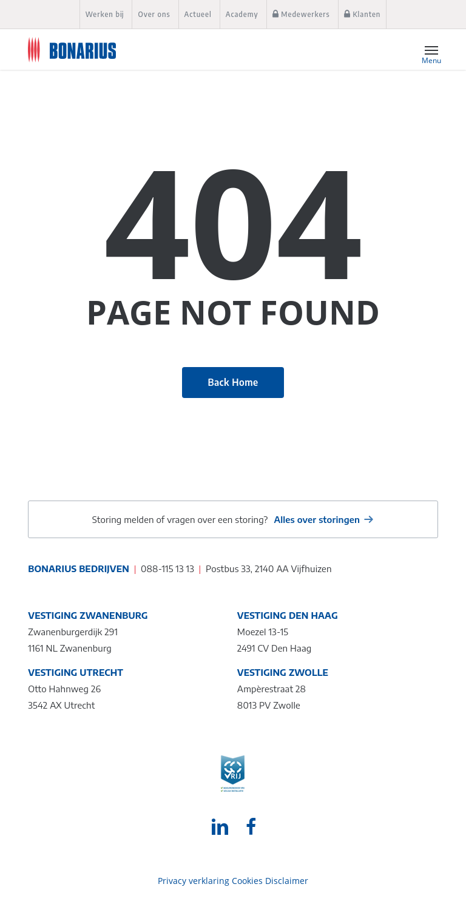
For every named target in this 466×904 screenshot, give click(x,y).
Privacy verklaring (193, 880)
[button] (431, 50)
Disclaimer (286, 880)
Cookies (247, 880)
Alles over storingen (317, 519)
